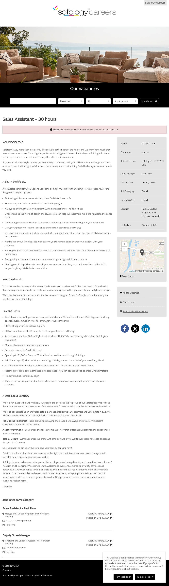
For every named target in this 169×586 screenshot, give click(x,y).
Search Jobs (149, 101)
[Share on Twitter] (135, 328)
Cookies (6, 570)
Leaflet (132, 271)
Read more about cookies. (125, 569)
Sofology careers (155, 2)
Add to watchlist (131, 292)
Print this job (129, 302)
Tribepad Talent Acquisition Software (33, 575)
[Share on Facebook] (125, 328)
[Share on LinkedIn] (145, 328)
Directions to (128, 276)
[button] (142, 252)
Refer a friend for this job (135, 311)
